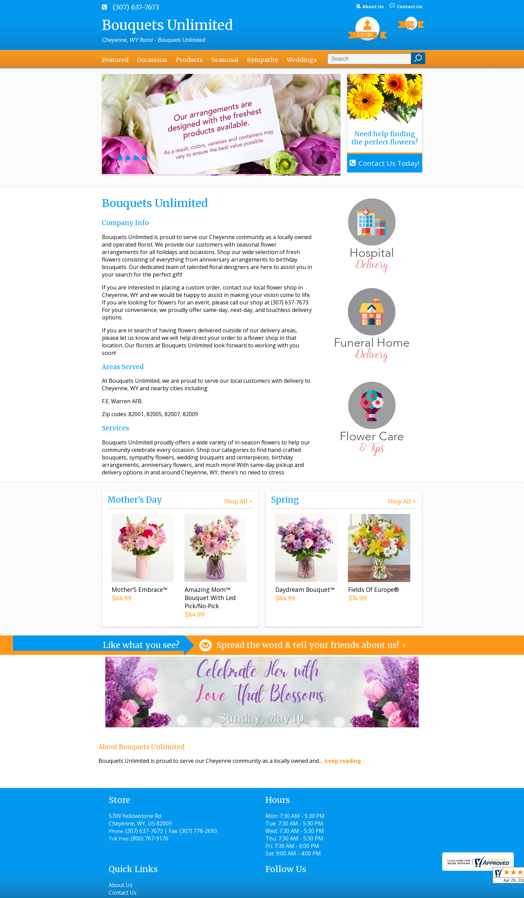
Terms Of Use (253, 889)
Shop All (238, 501)
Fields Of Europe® (372, 591)
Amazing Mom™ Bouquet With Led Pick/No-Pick (209, 599)
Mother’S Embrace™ (138, 591)
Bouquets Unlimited (167, 25)
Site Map (399, 889)
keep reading (343, 761)
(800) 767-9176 (149, 846)
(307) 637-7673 (136, 7)
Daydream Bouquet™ (304, 591)
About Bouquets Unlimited (141, 747)
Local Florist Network (351, 889)
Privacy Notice (298, 889)
